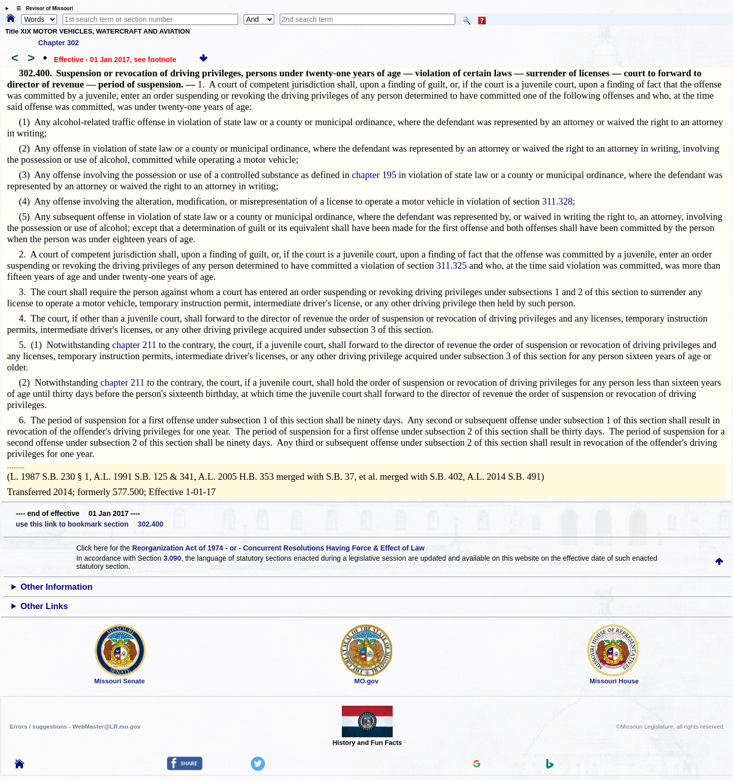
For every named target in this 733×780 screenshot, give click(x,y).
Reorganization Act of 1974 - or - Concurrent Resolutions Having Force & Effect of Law (278, 548)
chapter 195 (374, 174)
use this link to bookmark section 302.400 (89, 524)
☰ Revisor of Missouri (42, 8)
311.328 (557, 201)
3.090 (172, 558)
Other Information (56, 587)
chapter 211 (134, 344)
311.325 (451, 265)
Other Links (44, 606)
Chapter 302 (58, 43)
